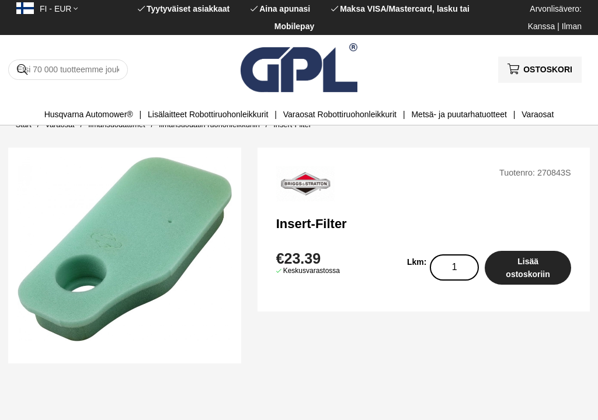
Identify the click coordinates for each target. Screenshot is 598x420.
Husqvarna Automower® (88, 114)
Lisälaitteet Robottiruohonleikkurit (208, 114)
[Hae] (68, 70)
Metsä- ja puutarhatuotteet (458, 114)
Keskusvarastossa (311, 271)
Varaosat (537, 114)
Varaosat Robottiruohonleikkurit (340, 114)
